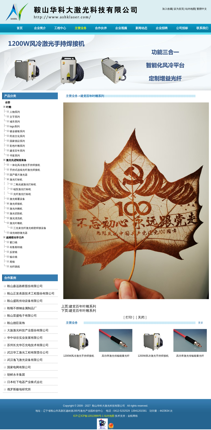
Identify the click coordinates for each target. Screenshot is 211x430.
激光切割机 (12, 213)
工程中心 (60, 28)
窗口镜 (10, 242)
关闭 (141, 317)
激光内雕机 (12, 208)
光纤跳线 (11, 266)
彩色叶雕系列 (14, 145)
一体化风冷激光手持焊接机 (21, 165)
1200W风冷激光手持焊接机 (78, 355)
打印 (129, 317)
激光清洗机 (12, 218)
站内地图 (190, 8)
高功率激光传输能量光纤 (116, 355)
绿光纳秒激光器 (15, 232)
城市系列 (11, 121)
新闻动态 (141, 28)
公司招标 (182, 28)
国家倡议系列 (14, 140)
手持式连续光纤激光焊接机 (21, 169)
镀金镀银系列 (14, 131)
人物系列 (11, 111)
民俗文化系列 (14, 136)
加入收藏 (167, 8)
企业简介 (40, 28)
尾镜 (9, 261)
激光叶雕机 (12, 223)
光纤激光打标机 (17, 194)
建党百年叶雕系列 (82, 306)
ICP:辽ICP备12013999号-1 (88, 415)
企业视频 (121, 28)
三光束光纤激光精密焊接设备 (24, 228)
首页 (20, 28)
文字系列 (11, 116)
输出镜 (10, 256)
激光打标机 (12, 179)
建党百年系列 (14, 150)
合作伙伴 (101, 28)
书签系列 (11, 155)
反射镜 (10, 252)
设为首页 (179, 8)
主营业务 (81, 28)
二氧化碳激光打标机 (19, 184)
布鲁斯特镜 (12, 247)
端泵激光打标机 (17, 189)
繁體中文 (202, 8)
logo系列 (11, 126)
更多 (203, 322)
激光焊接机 (12, 203)
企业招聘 (162, 28)
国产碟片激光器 (15, 174)
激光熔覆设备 (14, 198)
